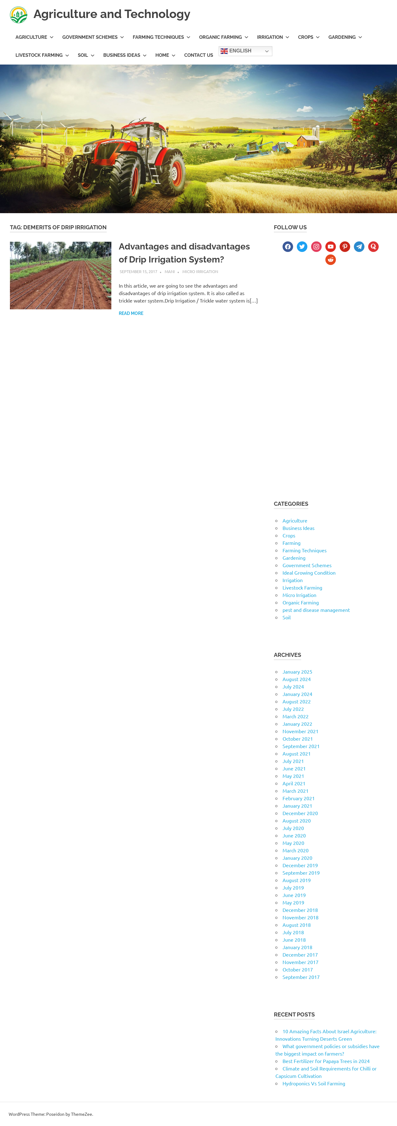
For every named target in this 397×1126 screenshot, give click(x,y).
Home (165, 55)
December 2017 (300, 954)
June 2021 (294, 768)
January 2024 (297, 694)
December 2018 (300, 910)
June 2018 (294, 939)
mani (170, 271)
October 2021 (298, 738)
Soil (86, 55)
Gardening (345, 37)
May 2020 (293, 843)
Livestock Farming (42, 55)
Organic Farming (223, 37)
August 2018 (297, 925)
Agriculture (35, 37)
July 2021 (293, 761)
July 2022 (293, 709)
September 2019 (301, 872)
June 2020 (294, 835)
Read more (131, 313)
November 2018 (301, 917)
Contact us (198, 55)
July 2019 (293, 887)
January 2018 (297, 947)
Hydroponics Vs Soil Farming (314, 1083)
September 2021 (301, 746)
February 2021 (299, 798)
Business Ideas (125, 55)
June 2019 (294, 895)
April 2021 (294, 783)
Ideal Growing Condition (309, 572)
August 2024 (297, 679)
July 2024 (293, 686)
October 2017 (298, 969)
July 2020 (293, 828)
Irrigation (273, 37)
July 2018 (293, 932)
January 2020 (297, 858)
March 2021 (296, 790)
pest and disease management (316, 610)
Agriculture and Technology (111, 14)
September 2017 (301, 977)
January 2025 (297, 671)
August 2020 (297, 820)
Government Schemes (93, 37)
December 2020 (300, 813)
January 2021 (297, 805)
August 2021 (297, 753)
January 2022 (297, 723)
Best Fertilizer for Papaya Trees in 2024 (326, 1061)
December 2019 (300, 865)
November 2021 (301, 731)
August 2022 (297, 701)
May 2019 (293, 902)
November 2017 (301, 962)
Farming (292, 543)
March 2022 (296, 716)
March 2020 (296, 850)
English (236, 51)
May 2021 (293, 776)
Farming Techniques (161, 37)
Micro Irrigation (200, 271)
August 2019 (297, 880)
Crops (309, 37)
